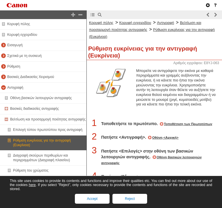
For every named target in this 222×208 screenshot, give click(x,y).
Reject (130, 199)
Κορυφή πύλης (18, 24)
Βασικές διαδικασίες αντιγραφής (34, 109)
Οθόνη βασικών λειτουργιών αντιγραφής (41, 98)
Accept (92, 199)
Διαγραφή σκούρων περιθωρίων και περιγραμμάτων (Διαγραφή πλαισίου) (41, 157)
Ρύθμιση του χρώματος (31, 170)
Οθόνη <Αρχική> (165, 137)
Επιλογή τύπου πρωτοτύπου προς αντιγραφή (47, 130)
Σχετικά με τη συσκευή (24, 56)
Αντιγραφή (15, 88)
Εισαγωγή (15, 45)
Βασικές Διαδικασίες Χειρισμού (30, 77)
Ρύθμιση (13, 66)
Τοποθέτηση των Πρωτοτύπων (188, 124)
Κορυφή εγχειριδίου (22, 35)
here (32, 185)
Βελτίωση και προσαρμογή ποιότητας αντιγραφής (48, 119)
